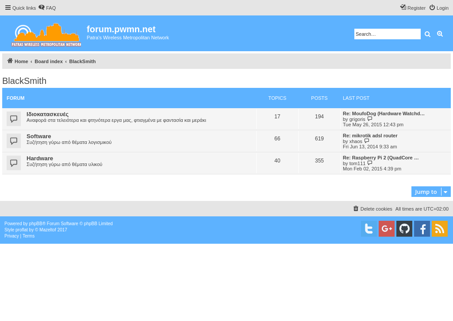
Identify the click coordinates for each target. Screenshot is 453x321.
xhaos (355, 141)
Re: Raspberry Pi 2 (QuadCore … (381, 157)
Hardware (40, 158)
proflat (21, 229)
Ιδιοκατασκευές (48, 114)
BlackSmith (24, 81)
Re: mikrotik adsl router (370, 135)
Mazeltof (47, 229)
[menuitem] (47, 8)
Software (39, 136)
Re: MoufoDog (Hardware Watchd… (384, 113)
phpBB (35, 223)
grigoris (357, 119)
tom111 (357, 163)
